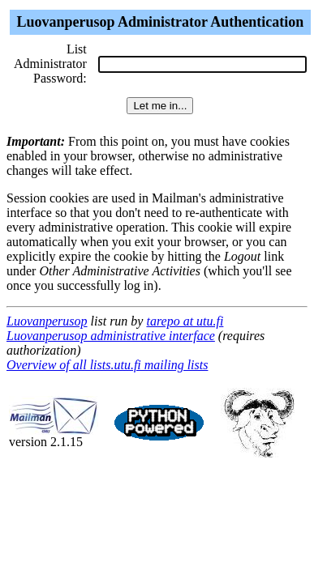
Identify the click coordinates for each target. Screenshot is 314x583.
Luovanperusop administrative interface (110, 336)
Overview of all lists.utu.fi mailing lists (107, 365)
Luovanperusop (47, 321)
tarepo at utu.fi (184, 321)
